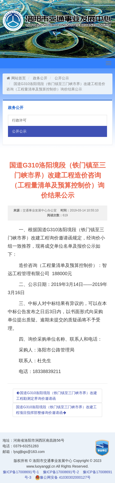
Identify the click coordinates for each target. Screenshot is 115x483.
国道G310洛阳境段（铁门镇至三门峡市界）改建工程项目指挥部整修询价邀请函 (56, 410)
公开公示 (62, 78)
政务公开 (40, 78)
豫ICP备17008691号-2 (61, 472)
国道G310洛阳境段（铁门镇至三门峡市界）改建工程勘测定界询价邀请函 (56, 396)
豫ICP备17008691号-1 (21, 472)
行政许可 (19, 120)
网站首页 (16, 78)
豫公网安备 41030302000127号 (65, 477)
